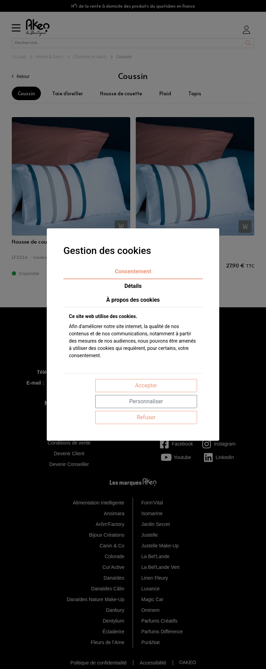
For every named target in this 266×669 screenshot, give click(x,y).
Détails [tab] (133, 286)
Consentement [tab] (133, 271)
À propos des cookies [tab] (133, 300)
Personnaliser (146, 401)
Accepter (146, 385)
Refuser (146, 417)
